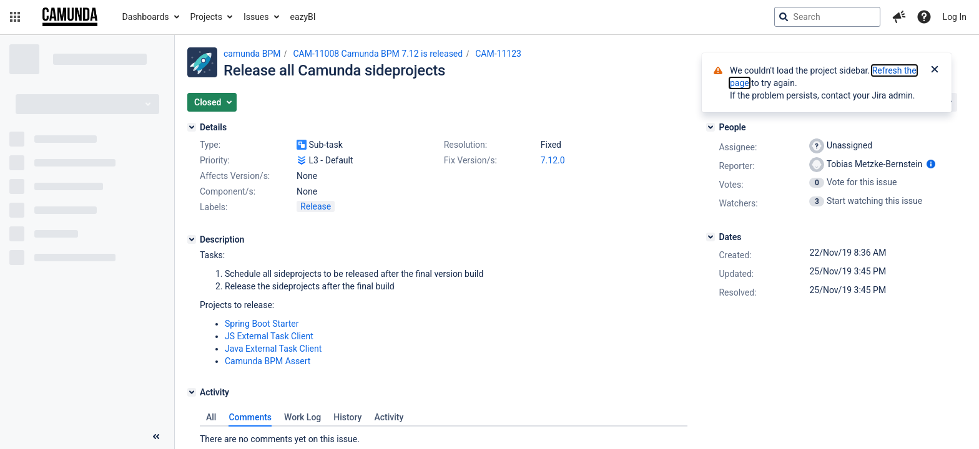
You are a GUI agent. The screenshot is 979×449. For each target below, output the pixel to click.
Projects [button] (206, 17)
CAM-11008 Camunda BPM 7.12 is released (378, 54)
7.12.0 (553, 160)
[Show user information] (931, 164)
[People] (710, 127)
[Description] (191, 239)
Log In (955, 17)
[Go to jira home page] (70, 16)
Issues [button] (256, 17)
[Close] (934, 70)
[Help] (924, 17)
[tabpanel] (443, 436)
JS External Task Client (269, 336)
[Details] (191, 127)
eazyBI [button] (303, 17)
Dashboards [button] (145, 17)
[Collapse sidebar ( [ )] (156, 436)
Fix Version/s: (470, 160)
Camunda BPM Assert (267, 361)
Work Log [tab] (302, 417)
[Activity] (191, 392)
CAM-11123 (498, 54)
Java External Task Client (273, 349)
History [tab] (347, 417)
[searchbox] (827, 17)
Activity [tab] (388, 417)
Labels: (213, 207)
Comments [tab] (250, 417)
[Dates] (710, 237)
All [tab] (211, 417)
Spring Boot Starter (261, 324)
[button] (15, 16)
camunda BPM (252, 54)
